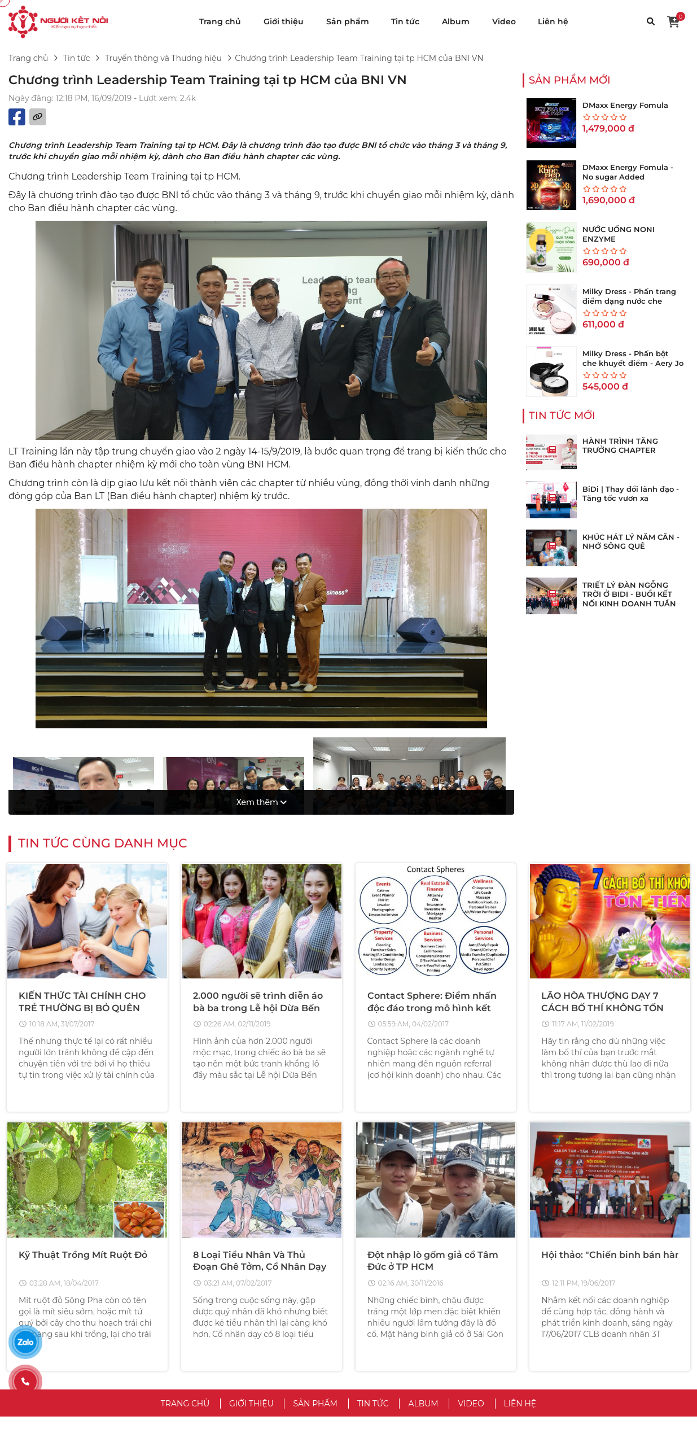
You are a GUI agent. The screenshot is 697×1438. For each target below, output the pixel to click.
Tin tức (405, 21)
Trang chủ (220, 21)
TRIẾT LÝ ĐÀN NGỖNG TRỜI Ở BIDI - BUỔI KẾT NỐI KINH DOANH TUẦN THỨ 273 (629, 599)
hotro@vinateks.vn (112, 1323)
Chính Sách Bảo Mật (397, 1303)
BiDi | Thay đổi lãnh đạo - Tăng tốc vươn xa (630, 493)
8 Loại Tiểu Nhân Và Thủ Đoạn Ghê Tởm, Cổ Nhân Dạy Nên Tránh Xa (259, 1072)
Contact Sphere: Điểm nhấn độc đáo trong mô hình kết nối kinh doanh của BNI (432, 810)
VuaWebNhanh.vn (469, 1422)
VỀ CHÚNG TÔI (396, 1265)
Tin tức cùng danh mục (102, 646)
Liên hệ (553, 21)
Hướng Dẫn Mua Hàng (575, 1303)
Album (456, 21)
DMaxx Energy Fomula (625, 105)
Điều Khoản (380, 1286)
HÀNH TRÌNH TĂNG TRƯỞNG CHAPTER (620, 445)
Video (504, 21)
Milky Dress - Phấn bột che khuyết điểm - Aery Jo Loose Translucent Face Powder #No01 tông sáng (632, 368)
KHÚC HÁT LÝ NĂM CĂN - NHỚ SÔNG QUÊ (631, 541)
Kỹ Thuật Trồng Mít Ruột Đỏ (83, 1060)
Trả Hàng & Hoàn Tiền (573, 1337)
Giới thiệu (284, 21)
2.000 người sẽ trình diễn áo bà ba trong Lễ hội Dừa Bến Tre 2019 (258, 810)
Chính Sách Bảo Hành (574, 1371)
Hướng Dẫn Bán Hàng (575, 1320)
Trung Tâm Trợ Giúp (570, 1286)
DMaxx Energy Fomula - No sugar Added (627, 172)
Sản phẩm (347, 21)
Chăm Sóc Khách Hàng (577, 1354)
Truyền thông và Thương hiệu (163, 58)
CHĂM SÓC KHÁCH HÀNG (599, 1265)
